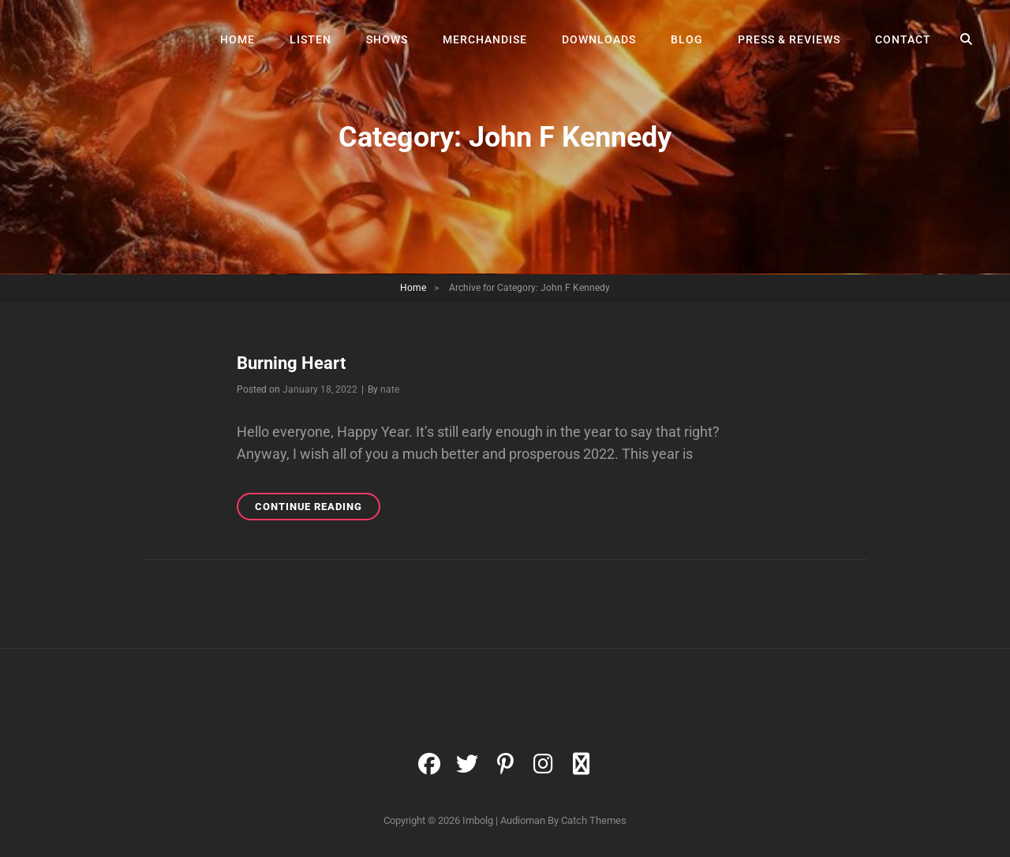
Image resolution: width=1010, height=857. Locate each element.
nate (389, 389)
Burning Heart (291, 363)
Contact (903, 39)
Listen (310, 39)
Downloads (599, 39)
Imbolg (477, 820)
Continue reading (317, 508)
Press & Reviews (789, 39)
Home (237, 39)
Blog (687, 39)
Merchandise (485, 39)
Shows (387, 39)
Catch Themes (594, 820)
